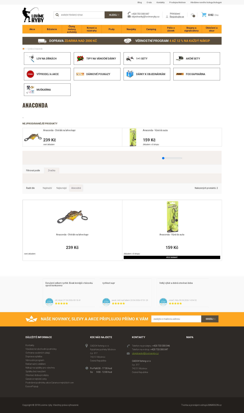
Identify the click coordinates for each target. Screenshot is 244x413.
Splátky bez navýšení (36, 371)
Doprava (67, 40)
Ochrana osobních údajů (38, 353)
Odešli (209, 319)
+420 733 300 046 (161, 346)
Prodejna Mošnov (177, 2)
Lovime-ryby (36, 14)
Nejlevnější (61, 188)
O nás (149, 2)
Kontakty (160, 2)
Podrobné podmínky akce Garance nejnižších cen (50, 382)
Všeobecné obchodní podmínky (41, 349)
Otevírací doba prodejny (37, 375)
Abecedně (76, 188)
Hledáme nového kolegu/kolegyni (206, 2)
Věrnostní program (167, 40)
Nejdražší (47, 188)
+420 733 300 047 (159, 349)
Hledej (113, 15)
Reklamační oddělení (36, 364)
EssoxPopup (32, 386)
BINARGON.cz (215, 405)
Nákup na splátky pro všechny (40, 367)
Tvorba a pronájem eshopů (194, 405)
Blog (140, 2)
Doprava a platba (34, 356)
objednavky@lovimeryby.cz (145, 16)
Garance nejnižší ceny (36, 379)
